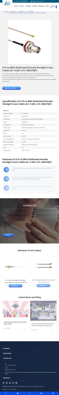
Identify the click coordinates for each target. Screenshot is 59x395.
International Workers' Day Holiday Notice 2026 (15, 322)
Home (16, 6)
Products (21, 6)
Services (35, 6)
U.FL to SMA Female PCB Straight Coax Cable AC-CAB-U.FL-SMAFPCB (15, 280)
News (47, 6)
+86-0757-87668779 (21, 1)
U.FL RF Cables (30, 11)
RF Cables (20, 11)
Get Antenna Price (10, 88)
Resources (42, 6)
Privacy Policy (13, 389)
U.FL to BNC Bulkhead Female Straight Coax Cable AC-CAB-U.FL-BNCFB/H (26, 13)
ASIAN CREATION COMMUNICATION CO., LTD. (21, 386)
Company (28, 6)
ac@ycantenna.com (38, 1)
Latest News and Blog (29, 298)
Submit (9, 235)
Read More (15, 285)
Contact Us (52, 6)
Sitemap (4, 389)
